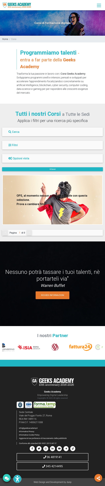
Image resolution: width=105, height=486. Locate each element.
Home (5, 39)
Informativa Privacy (26, 431)
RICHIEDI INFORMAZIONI (52, 295)
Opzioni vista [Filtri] (18, 158)
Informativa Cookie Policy (29, 435)
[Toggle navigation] (99, 5)
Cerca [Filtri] (13, 132)
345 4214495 (52, 466)
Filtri (13, 145)
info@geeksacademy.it (28, 428)
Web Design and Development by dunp (53, 482)
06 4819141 (52, 457)
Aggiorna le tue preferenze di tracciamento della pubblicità (43, 438)
